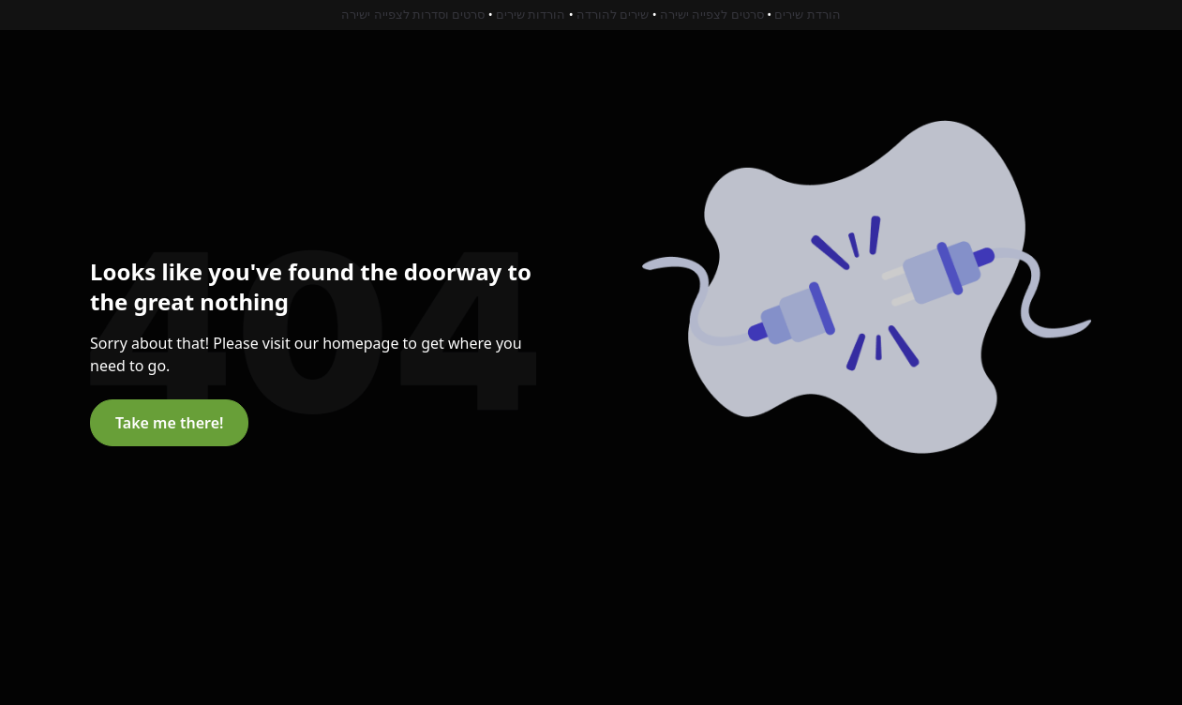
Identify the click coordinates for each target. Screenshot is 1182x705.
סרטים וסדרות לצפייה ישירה (413, 14)
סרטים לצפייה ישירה (712, 14)
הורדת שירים (807, 14)
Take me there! (169, 422)
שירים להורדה (612, 14)
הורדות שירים (530, 14)
